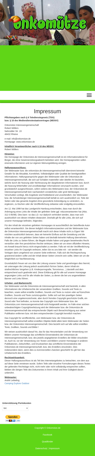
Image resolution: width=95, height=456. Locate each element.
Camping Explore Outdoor (17, 383)
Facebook (47, 435)
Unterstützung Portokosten (16, 403)
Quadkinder (47, 441)
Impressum (54, 448)
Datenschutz (41, 448)
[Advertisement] (47, 68)
